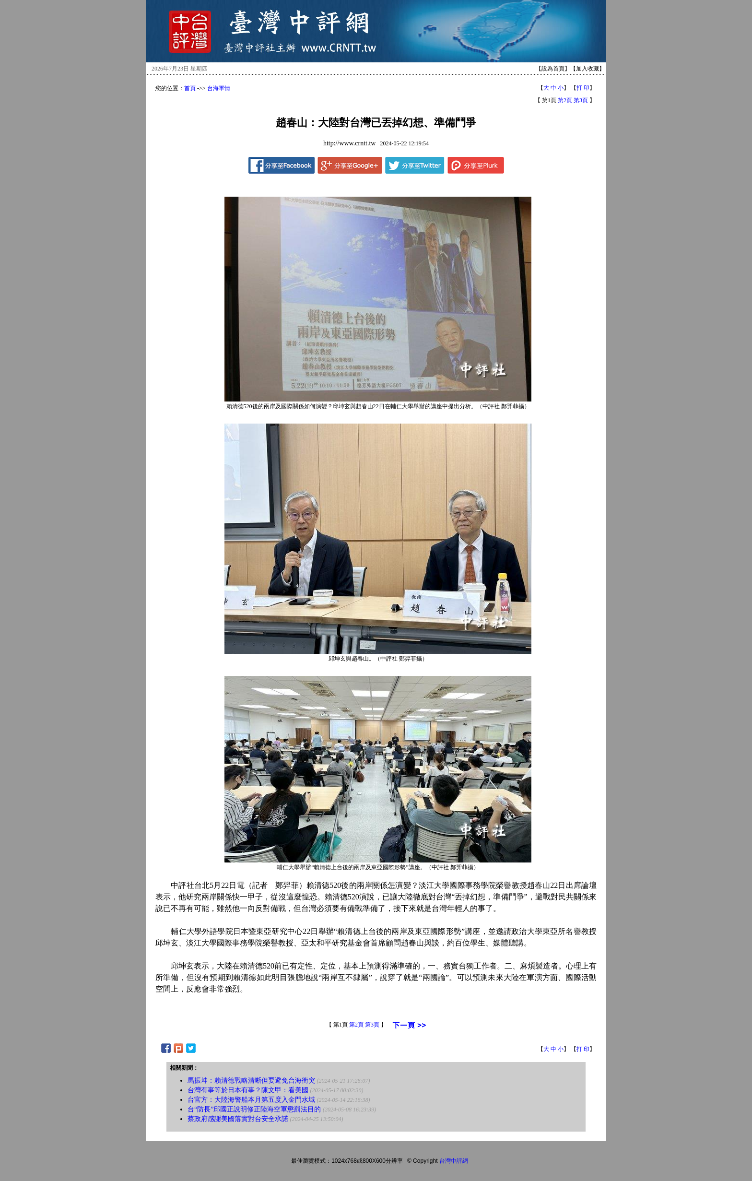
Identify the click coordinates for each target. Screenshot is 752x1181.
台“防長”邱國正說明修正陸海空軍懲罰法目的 (254, 1109)
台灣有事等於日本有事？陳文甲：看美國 (248, 1090)
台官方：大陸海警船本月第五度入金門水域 (251, 1099)
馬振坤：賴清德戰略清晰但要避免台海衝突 (251, 1080)
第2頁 (565, 100)
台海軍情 (218, 88)
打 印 (582, 87)
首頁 (190, 88)
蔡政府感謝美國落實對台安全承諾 (238, 1118)
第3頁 (581, 100)
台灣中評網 (453, 1160)
